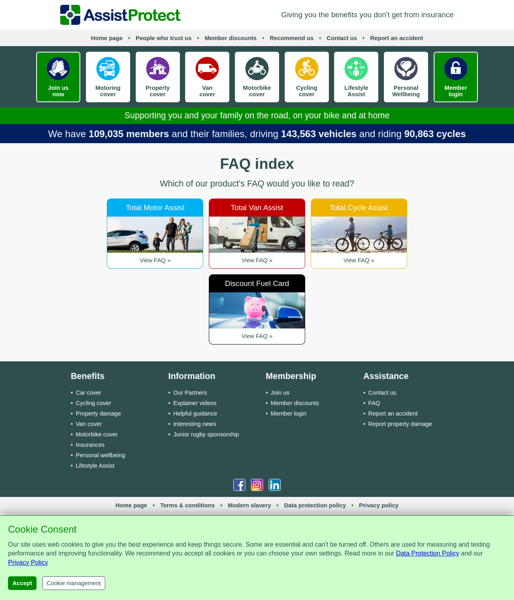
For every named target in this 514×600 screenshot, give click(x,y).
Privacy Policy (28, 562)
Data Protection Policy (427, 553)
